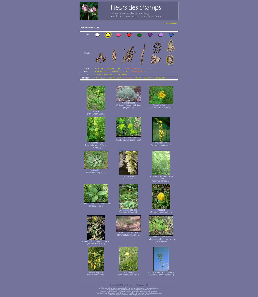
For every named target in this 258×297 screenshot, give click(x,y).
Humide (110, 68)
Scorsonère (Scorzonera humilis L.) (128, 273)
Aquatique (98, 68)
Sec (119, 68)
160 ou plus (160, 78)
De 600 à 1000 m (119, 71)
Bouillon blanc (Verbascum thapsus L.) (96, 170)
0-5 (95, 78)
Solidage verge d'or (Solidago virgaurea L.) (128, 210)
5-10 (103, 78)
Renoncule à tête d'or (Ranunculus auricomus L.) (128, 233)
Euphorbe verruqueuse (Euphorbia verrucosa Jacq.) (128, 138)
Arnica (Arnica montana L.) (96, 112)
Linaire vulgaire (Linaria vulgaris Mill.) (96, 273)
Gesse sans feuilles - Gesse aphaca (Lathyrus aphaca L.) (161, 177)
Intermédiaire (122, 75)
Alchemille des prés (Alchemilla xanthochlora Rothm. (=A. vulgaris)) (161, 238)
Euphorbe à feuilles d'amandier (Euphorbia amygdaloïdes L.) (161, 273)
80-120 (137, 78)
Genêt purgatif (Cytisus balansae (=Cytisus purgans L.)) (128, 104)
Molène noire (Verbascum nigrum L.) (161, 143)
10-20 (111, 78)
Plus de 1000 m (137, 71)
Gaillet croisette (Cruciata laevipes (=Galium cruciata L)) (96, 144)
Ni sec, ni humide (132, 68)
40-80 (128, 78)
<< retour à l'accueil (169, 23)
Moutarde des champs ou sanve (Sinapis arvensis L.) (96, 241)
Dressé (97, 75)
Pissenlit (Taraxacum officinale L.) (161, 210)
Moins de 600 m (101, 71)
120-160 (148, 78)
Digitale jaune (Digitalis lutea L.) (128, 176)
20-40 (119, 78)
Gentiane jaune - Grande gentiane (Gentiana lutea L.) (96, 204)
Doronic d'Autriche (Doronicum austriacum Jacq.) (161, 105)
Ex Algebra (130, 285)
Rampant (108, 75)
